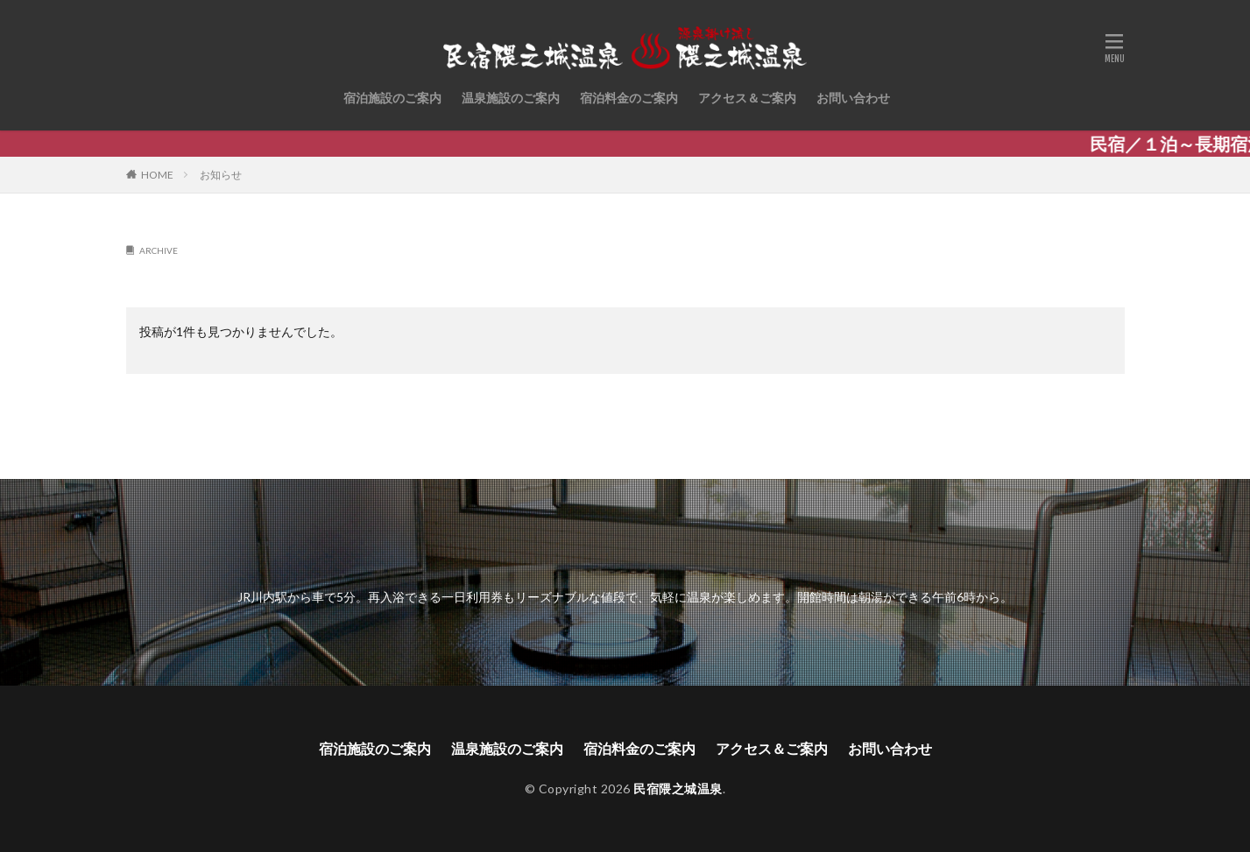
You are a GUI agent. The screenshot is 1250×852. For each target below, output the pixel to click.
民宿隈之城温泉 (678, 788)
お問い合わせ (853, 97)
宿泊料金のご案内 (629, 97)
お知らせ (221, 174)
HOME (157, 174)
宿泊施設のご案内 (392, 97)
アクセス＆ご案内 (747, 97)
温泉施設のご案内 (511, 97)
